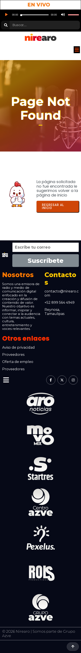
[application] (40, 15)
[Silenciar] (62, 14)
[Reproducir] (6, 15)
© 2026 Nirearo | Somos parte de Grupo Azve (38, 633)
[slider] (34, 14)
